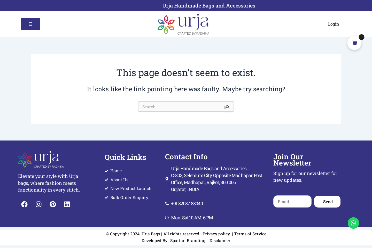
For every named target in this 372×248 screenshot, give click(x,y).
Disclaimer (219, 240)
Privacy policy (216, 233)
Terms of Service (250, 233)
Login (333, 24)
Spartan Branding (188, 240)
